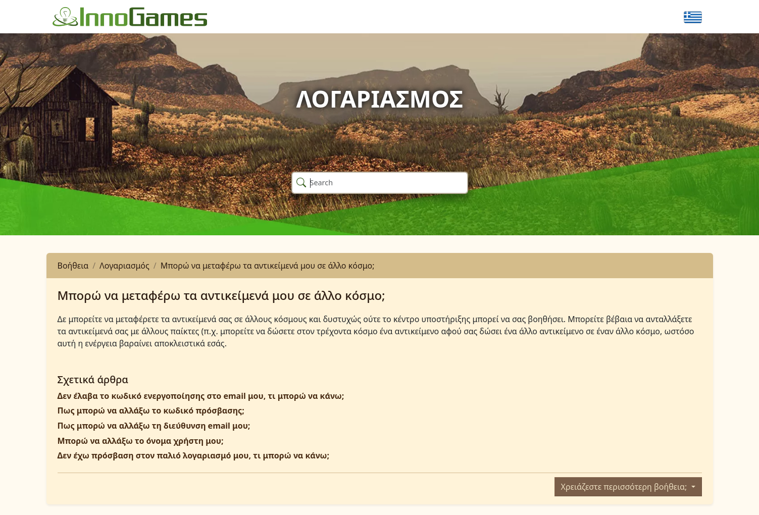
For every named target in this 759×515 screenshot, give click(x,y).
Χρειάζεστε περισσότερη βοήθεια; (625, 486)
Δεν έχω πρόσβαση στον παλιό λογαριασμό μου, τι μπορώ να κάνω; (194, 455)
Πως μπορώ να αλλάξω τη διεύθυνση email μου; (154, 425)
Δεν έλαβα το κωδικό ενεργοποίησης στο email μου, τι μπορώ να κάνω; (201, 395)
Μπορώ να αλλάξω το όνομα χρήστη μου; (141, 440)
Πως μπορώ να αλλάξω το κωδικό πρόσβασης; (151, 410)
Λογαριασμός (124, 265)
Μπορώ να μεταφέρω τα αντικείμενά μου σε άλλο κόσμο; (268, 265)
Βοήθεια (73, 265)
